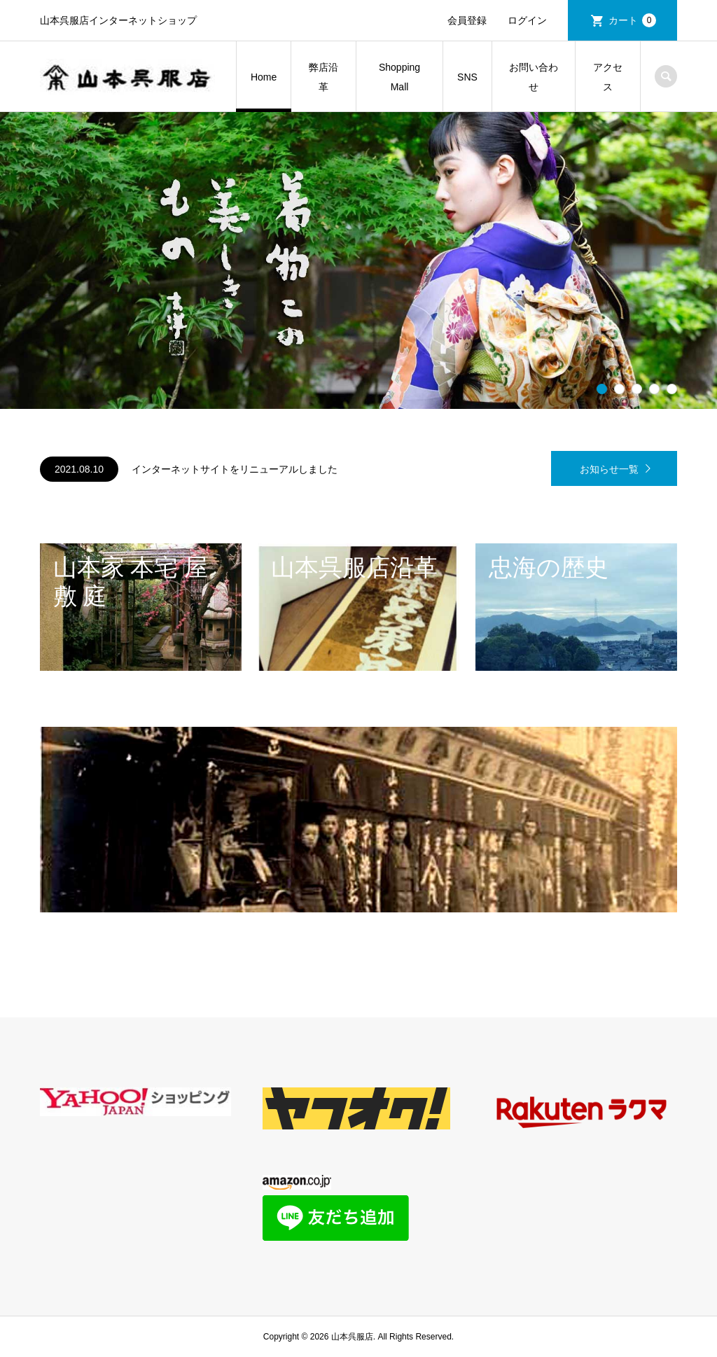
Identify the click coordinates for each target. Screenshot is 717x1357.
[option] (358, 260)
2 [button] (619, 389)
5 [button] (672, 389)
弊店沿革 (323, 77)
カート (632, 20)
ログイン (527, 20)
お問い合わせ (533, 77)
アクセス (607, 77)
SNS (467, 77)
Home (264, 77)
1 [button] (602, 389)
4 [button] (654, 389)
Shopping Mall (399, 77)
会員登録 (467, 20)
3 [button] (637, 389)
